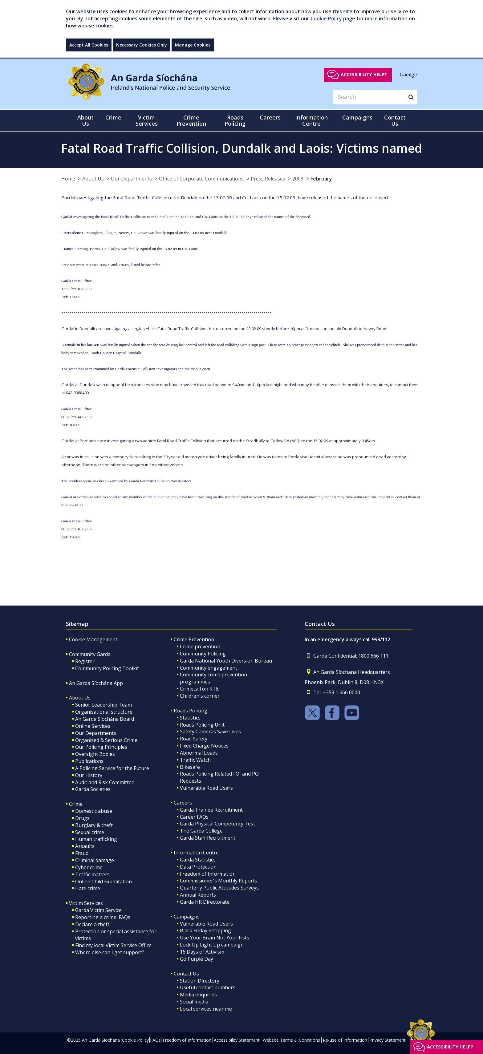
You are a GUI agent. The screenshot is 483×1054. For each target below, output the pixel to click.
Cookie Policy (326, 18)
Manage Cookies (192, 45)
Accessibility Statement (237, 1040)
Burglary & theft (94, 825)
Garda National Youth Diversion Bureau (226, 660)
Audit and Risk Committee (104, 782)
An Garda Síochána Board (104, 719)
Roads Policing (190, 710)
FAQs (155, 1040)
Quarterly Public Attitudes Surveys (219, 887)
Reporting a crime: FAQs (102, 917)
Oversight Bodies (95, 754)
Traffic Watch (195, 759)
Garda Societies (93, 789)
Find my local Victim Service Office (113, 945)
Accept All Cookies (88, 45)
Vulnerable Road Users (206, 787)
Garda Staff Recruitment (207, 837)
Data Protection (198, 866)
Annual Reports (198, 894)
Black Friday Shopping (205, 930)
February (321, 178)
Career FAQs (194, 816)
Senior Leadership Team (103, 704)
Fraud (81, 853)
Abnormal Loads (199, 752)
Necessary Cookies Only (141, 45)
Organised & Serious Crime (106, 740)
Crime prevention (200, 646)
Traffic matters (92, 874)
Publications (89, 761)
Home (68, 178)
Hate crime (87, 888)
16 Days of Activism (202, 951)
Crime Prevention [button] (191, 120)
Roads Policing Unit (202, 724)
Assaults (85, 846)
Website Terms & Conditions (291, 1040)
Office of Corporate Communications (201, 178)
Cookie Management (93, 639)
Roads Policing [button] (235, 120)
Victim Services (86, 903)
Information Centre (196, 852)
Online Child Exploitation (103, 881)
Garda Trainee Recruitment (211, 809)
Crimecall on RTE (199, 688)
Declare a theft (92, 924)
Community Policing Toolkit (107, 668)
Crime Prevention (194, 639)
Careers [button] (270, 117)
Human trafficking (96, 839)
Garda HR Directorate (204, 901)
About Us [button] (85, 120)
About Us (93, 178)
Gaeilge (408, 74)
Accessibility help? (364, 74)
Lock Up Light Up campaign (212, 944)
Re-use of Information (345, 1040)
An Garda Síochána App (96, 683)
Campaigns (187, 916)
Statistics (190, 717)
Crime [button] (113, 117)
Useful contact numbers (207, 987)
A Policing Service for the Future (112, 768)
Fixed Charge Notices (204, 745)
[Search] (369, 97)
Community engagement (208, 667)
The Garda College (201, 830)
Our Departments (131, 178)
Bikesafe (190, 767)
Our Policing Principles (101, 747)
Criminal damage (94, 860)
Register (85, 661)
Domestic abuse (93, 811)
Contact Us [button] (395, 120)
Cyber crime (89, 867)
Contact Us (186, 973)
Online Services (92, 726)
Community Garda (90, 654)
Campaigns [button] (357, 117)
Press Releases (268, 178)
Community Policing (203, 653)
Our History (88, 775)
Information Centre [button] (311, 120)
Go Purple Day (196, 958)
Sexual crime (89, 832)
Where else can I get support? (109, 952)
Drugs (82, 818)
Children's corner (200, 695)
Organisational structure (103, 711)
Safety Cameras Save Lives (210, 731)
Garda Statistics (198, 859)
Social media (194, 1001)
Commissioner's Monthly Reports (218, 880)
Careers (183, 802)
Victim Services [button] (147, 120)
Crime (76, 804)
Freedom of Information (208, 873)
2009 (297, 178)
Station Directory (199, 980)
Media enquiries (198, 994)
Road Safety (193, 738)
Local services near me (206, 1008)
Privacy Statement (387, 1040)
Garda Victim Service (98, 910)
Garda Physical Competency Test (217, 823)
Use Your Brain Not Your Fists (214, 937)
